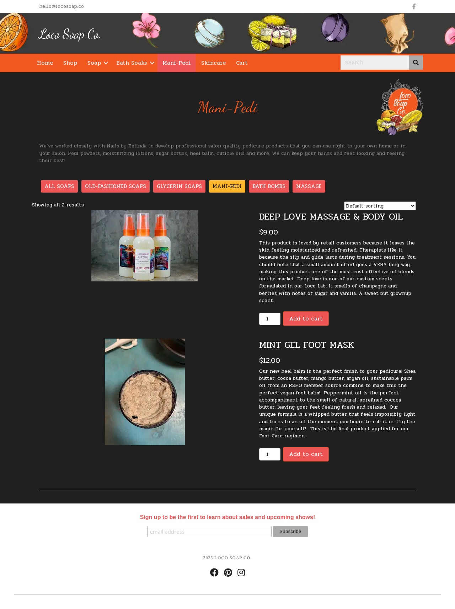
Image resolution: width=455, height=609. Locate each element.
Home (45, 62)
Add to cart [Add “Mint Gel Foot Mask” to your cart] (306, 453)
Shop (70, 62)
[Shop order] (380, 205)
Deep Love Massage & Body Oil (331, 216)
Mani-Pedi (176, 62)
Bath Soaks (131, 62)
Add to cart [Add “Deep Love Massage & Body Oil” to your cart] (306, 318)
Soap (94, 62)
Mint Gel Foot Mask (306, 345)
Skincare (213, 62)
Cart (242, 62)
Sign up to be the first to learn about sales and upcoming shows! (227, 517)
